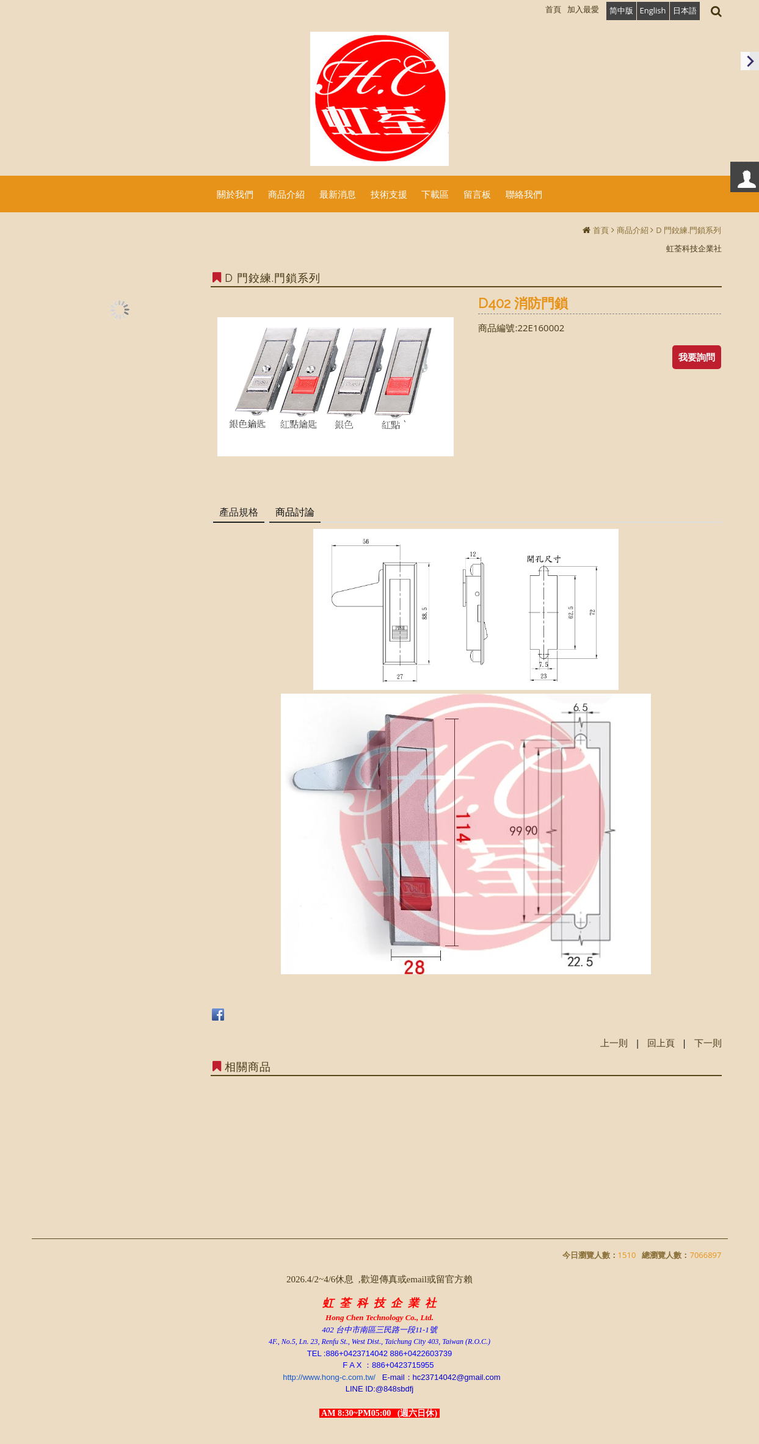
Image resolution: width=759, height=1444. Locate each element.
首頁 (601, 230)
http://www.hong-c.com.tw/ (329, 1377)
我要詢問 (696, 357)
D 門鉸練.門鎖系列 (688, 230)
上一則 (614, 1042)
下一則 (708, 1042)
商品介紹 (632, 230)
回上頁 (661, 1042)
